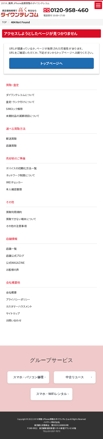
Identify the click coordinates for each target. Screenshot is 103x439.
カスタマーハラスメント (19, 307)
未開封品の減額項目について (22, 116)
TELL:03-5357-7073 (51, 431)
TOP (5, 22)
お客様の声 (12, 270)
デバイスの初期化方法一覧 (21, 168)
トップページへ (51, 63)
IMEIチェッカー (14, 182)
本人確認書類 (14, 189)
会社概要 (11, 293)
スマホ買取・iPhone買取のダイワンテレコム (51, 419)
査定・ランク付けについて (20, 102)
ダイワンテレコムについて (20, 95)
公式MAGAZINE (15, 263)
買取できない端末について (21, 219)
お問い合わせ (13, 321)
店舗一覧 (11, 249)
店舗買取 (11, 146)
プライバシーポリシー (18, 300)
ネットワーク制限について (20, 175)
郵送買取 (11, 139)
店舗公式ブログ (15, 256)
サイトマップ (13, 314)
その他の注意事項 (16, 226)
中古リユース (75, 377)
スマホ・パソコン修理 (28, 377)
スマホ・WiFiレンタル (51, 394)
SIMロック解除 (14, 109)
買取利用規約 (14, 212)
